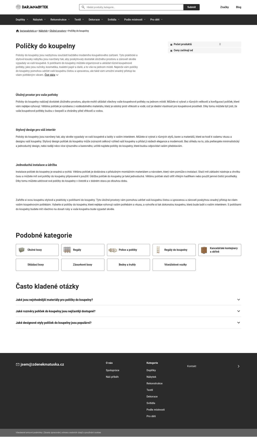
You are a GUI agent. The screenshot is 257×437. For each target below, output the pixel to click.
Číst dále (50, 74)
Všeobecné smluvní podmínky (29, 433)
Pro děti (154, 19)
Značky (224, 7)
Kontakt (191, 366)
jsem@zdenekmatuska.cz (43, 365)
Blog (238, 7)
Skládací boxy (31, 265)
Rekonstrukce (58, 19)
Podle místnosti (133, 19)
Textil (77, 19)
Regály (72, 250)
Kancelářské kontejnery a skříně (216, 250)
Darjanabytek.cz (28, 31)
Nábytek (38, 19)
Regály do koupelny (171, 250)
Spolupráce (112, 370)
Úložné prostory (58, 31)
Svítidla (112, 19)
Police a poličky (123, 250)
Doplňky (20, 19)
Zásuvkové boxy (77, 265)
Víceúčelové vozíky (171, 265)
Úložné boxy (30, 250)
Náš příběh (112, 377)
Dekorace (94, 19)
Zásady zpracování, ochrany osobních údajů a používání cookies (72, 433)
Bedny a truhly (122, 265)
